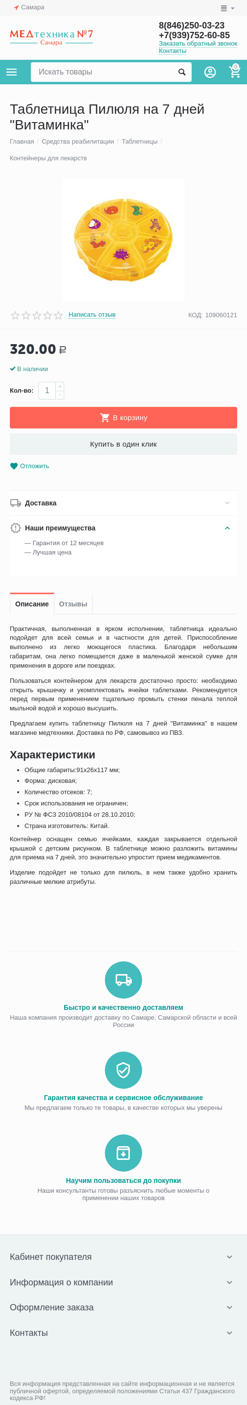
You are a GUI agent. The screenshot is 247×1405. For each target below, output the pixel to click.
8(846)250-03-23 (191, 25)
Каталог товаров (12, 72)
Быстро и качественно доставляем (123, 1007)
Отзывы (73, 604)
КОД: (195, 315)
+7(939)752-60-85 (194, 35)
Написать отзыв (92, 314)
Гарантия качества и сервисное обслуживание (123, 1098)
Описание (32, 604)
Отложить (29, 466)
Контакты (172, 50)
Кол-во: (21, 390)
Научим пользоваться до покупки (123, 1180)
